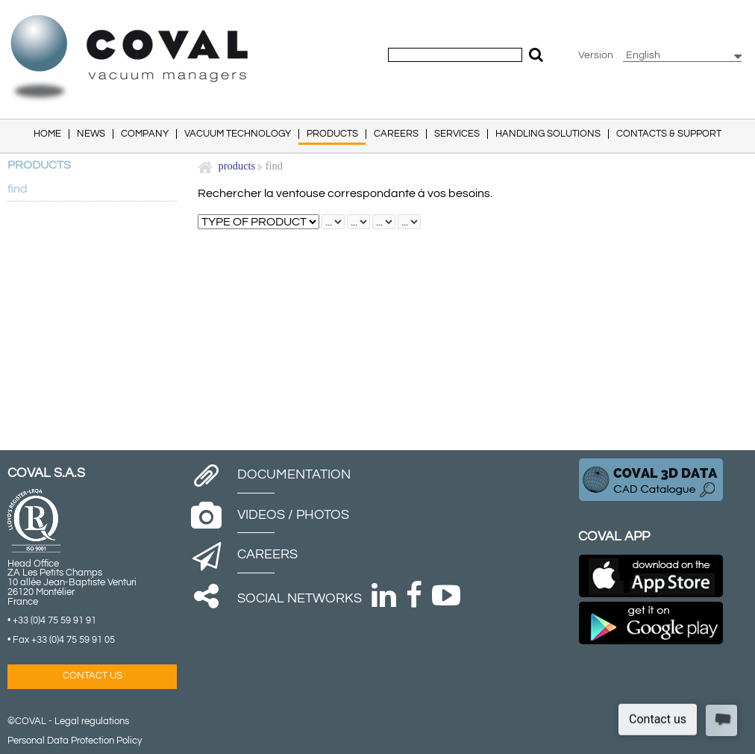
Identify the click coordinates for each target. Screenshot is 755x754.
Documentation (294, 474)
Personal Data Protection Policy (74, 741)
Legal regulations (91, 721)
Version (595, 55)
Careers (267, 554)
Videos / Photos (293, 515)
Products (237, 166)
